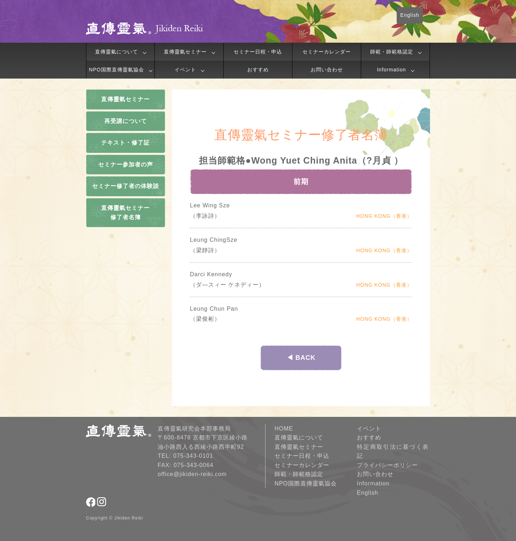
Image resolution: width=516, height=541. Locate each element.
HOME (283, 428)
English (409, 15)
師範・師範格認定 (391, 52)
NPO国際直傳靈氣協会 (116, 69)
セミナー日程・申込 (258, 52)
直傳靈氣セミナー (185, 52)
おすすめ (258, 69)
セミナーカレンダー (326, 52)
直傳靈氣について (116, 52)
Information (391, 69)
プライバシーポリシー (387, 465)
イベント (185, 69)
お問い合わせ (327, 69)
